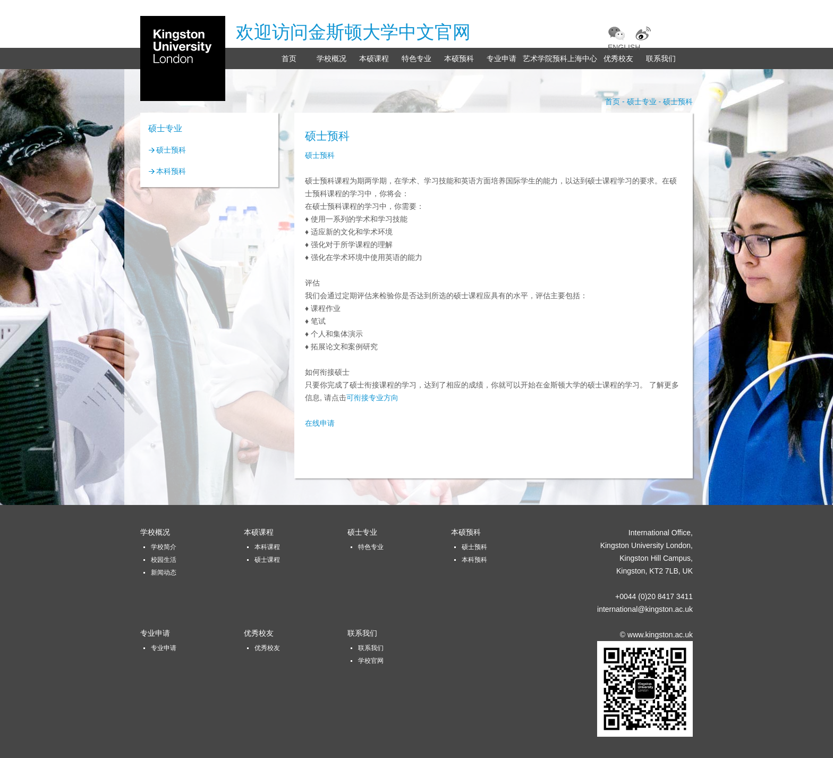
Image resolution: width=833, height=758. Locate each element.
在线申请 (320, 423)
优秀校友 (618, 58)
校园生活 (163, 559)
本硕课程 (374, 58)
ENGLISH (624, 47)
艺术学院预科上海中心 (560, 58)
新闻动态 (163, 572)
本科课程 (267, 547)
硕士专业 (362, 532)
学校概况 (331, 58)
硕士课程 (267, 559)
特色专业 (416, 58)
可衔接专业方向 (372, 397)
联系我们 (661, 58)
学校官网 (371, 660)
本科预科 (171, 171)
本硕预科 (459, 58)
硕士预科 (171, 150)
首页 (289, 58)
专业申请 (501, 58)
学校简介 (163, 547)
